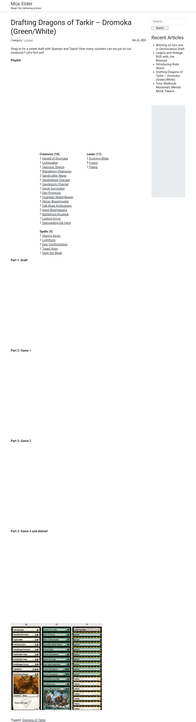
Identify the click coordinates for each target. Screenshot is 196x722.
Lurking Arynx (51, 218)
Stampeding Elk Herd (56, 223)
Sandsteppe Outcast (56, 180)
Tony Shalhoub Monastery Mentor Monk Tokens (168, 87)
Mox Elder (21, 4)
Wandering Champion (57, 171)
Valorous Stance (53, 167)
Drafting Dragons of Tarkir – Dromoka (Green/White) (169, 75)
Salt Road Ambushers (57, 206)
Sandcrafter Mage (54, 175)
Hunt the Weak (52, 253)
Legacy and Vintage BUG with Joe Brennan (169, 56)
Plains (93, 167)
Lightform (49, 240)
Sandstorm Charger (55, 184)
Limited (28, 40)
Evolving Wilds (99, 158)
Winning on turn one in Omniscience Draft (170, 47)
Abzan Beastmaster (55, 201)
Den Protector (51, 193)
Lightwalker (50, 163)
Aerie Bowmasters (54, 210)
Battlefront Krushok (55, 214)
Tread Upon (50, 248)
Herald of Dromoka (55, 158)
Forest (93, 163)
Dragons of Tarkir (34, 720)
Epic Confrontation (55, 244)
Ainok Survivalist (53, 188)
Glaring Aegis (51, 236)
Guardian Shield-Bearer (57, 197)
